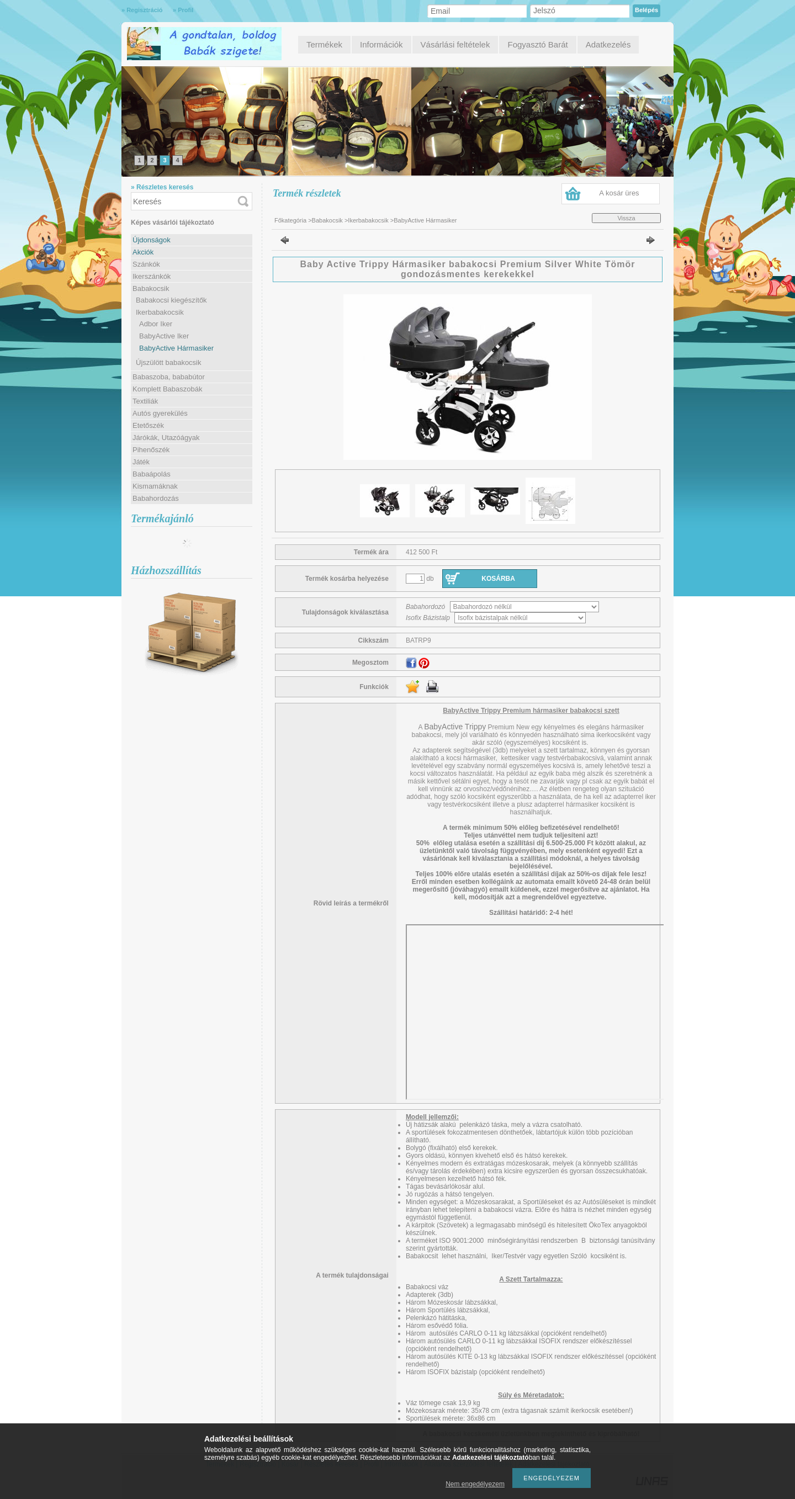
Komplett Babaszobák (167, 389)
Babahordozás (155, 498)
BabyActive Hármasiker (176, 348)
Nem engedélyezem (475, 1484)
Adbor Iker (155, 324)
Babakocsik (327, 220)
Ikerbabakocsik (368, 220)
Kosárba (498, 578)
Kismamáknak (155, 486)
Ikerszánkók (151, 276)
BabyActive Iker (164, 336)
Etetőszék (148, 425)
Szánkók (146, 264)
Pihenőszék (150, 450)
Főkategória (290, 220)
